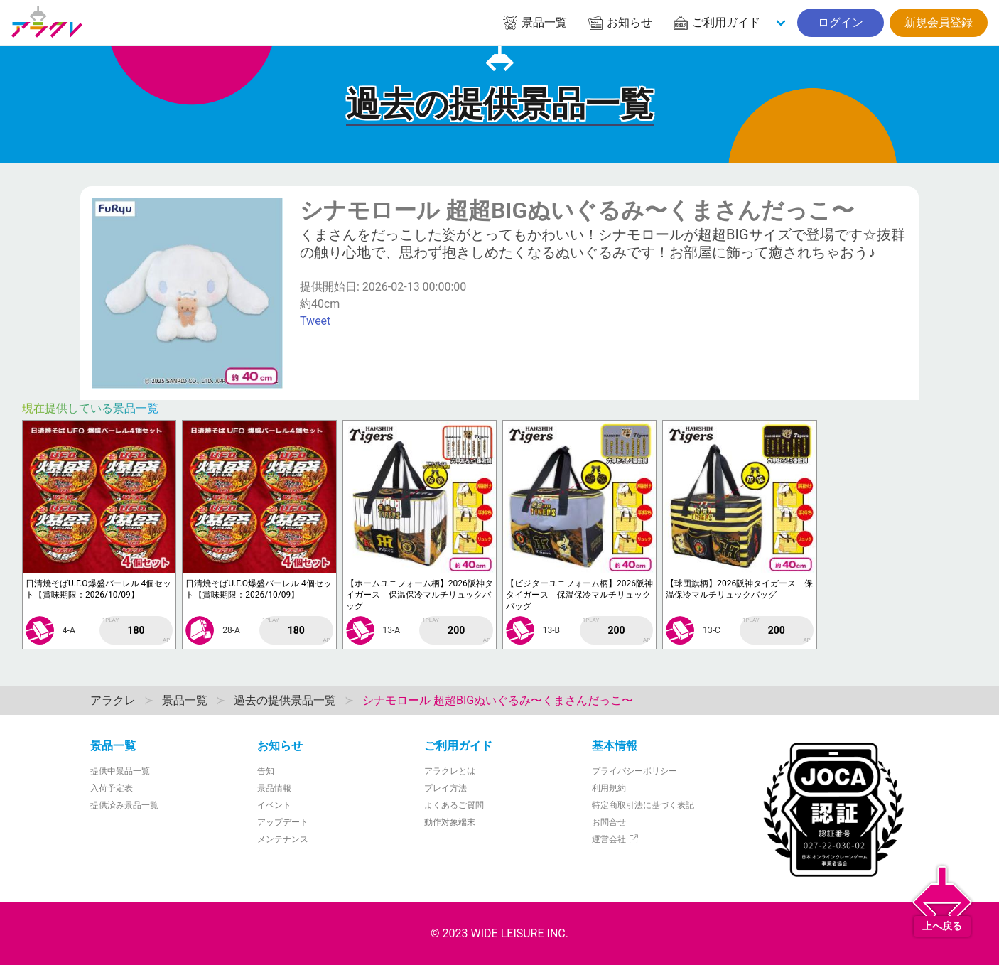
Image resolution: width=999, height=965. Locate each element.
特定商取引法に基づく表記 (643, 805)
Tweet (315, 321)
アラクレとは (449, 771)
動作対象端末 (449, 822)
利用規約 (609, 788)
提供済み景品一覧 (124, 805)
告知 (265, 771)
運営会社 (615, 839)
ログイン (840, 22)
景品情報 (274, 788)
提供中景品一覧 (120, 771)
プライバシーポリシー (634, 771)
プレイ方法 (445, 788)
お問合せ (609, 822)
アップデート (282, 822)
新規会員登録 (938, 22)
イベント (274, 805)
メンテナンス (282, 839)
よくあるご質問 (454, 805)
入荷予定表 (111, 788)
